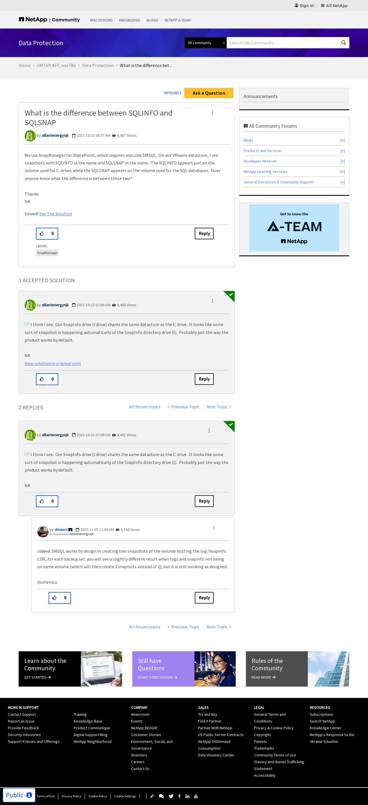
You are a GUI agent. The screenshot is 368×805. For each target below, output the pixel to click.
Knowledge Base (88, 721)
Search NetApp (322, 721)
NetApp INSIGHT (144, 727)
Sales (203, 707)
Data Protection (98, 65)
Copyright (262, 734)
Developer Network (260, 161)
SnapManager (47, 253)
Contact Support (22, 714)
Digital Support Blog (90, 734)
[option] (294, 227)
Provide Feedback (23, 727)
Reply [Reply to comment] (204, 379)
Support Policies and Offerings (34, 741)
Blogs (152, 20)
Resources (320, 707)
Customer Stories (146, 734)
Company (139, 707)
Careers (138, 761)
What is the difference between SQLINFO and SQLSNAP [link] (148, 65)
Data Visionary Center (216, 755)
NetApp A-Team (178, 20)
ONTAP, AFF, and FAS (56, 65)
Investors (139, 755)
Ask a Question (209, 93)
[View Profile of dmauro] (61, 529)
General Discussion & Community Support (279, 182)
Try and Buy (207, 714)
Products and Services (263, 150)
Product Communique (92, 727)
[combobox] (288, 42)
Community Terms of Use (275, 755)
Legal (259, 707)
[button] (212, 112)
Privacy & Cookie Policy (274, 727)
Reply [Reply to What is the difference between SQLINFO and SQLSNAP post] (204, 233)
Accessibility (265, 775)
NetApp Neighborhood (93, 741)
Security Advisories (24, 734)
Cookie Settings (125, 796)
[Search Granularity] (206, 42)
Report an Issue (21, 721)
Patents (260, 741)
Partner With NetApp (215, 727)
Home (25, 65)
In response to (71, 534)
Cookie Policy (97, 796)
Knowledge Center (325, 727)
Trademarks (264, 748)
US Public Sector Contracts (221, 734)
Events (137, 721)
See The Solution (55, 213)
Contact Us (140, 768)
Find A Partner (210, 721)
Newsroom (140, 714)
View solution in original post (53, 363)
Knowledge (129, 20)
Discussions (101, 20)
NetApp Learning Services (265, 171)
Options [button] (171, 93)
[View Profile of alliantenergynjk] (55, 135)
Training (80, 714)
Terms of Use (45, 796)
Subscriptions (321, 714)
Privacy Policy (71, 796)
